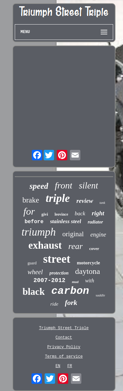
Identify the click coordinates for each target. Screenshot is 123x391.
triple (58, 198)
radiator (95, 222)
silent (88, 185)
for (29, 211)
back (80, 213)
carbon (70, 291)
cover (94, 248)
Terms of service (64, 356)
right (98, 213)
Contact (63, 337)
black (34, 291)
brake (30, 200)
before (34, 222)
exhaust (45, 245)
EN (57, 366)
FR (69, 366)
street (56, 259)
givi (44, 214)
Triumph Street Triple (64, 328)
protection (59, 273)
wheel (35, 271)
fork (71, 302)
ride (54, 304)
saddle (100, 295)
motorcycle (88, 262)
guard (32, 263)
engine (98, 234)
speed (39, 186)
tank (102, 202)
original (73, 234)
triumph (39, 232)
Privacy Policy (63, 347)
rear (75, 246)
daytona (87, 271)
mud (75, 282)
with (89, 280)
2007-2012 (49, 280)
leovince (61, 214)
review (84, 200)
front (63, 185)
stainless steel (65, 221)
